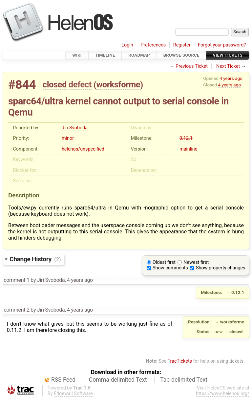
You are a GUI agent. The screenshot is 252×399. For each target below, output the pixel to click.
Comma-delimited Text (118, 379)
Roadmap (139, 55)
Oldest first (164, 262)
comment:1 (16, 280)
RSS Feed (63, 379)
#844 (22, 85)
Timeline (105, 55)
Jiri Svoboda (75, 128)
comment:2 (16, 310)
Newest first (196, 262)
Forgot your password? (222, 45)
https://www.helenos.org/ (222, 393)
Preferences (153, 45)
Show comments (170, 268)
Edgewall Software (73, 393)
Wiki (77, 55)
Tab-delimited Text (183, 379)
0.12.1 (186, 138)
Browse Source (181, 55)
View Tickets (227, 55)
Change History (35, 259)
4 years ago (231, 78)
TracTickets (179, 361)
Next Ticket (228, 66)
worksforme (118, 84)
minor (68, 138)
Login (127, 45)
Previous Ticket (192, 66)
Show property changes (220, 268)
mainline (188, 149)
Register (182, 45)
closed (55, 84)
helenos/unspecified (83, 149)
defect (80, 84)
